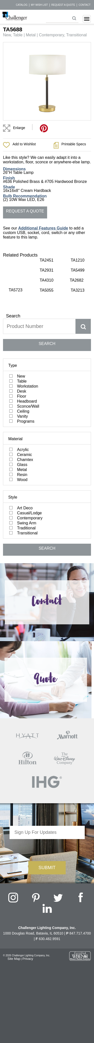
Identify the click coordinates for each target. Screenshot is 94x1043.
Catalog (21, 5)
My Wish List (39, 5)
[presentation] (47, 839)
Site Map (14, 949)
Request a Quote (63, 5)
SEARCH (47, 333)
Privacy (27, 949)
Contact (84, 5)
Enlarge (19, 128)
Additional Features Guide (43, 228)
